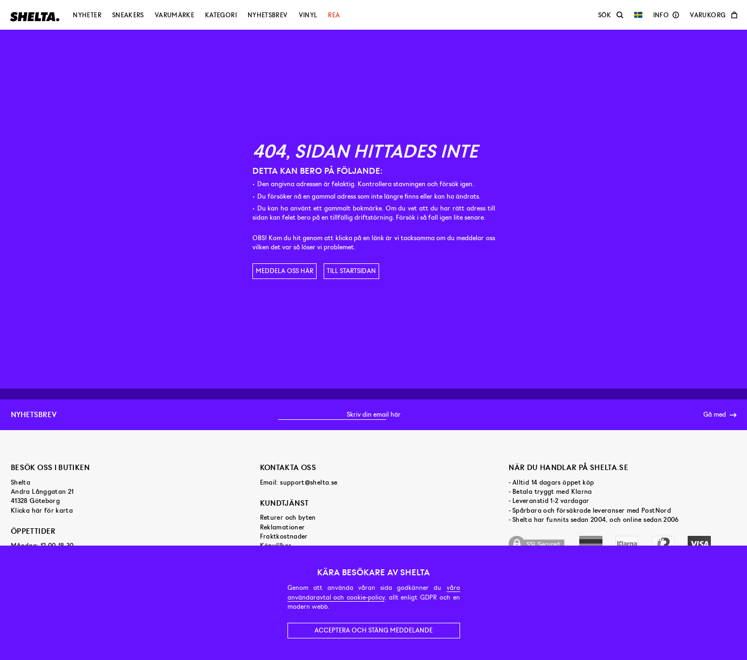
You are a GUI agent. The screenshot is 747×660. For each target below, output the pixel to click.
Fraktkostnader (284, 536)
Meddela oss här (284, 271)
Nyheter (87, 15)
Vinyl (308, 15)
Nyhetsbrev (268, 15)
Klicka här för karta (42, 510)
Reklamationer (282, 527)
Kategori (221, 15)
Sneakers (128, 15)
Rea (334, 15)
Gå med (719, 415)
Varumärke (174, 15)
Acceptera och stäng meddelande (373, 630)
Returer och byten (288, 517)
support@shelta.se (308, 482)
